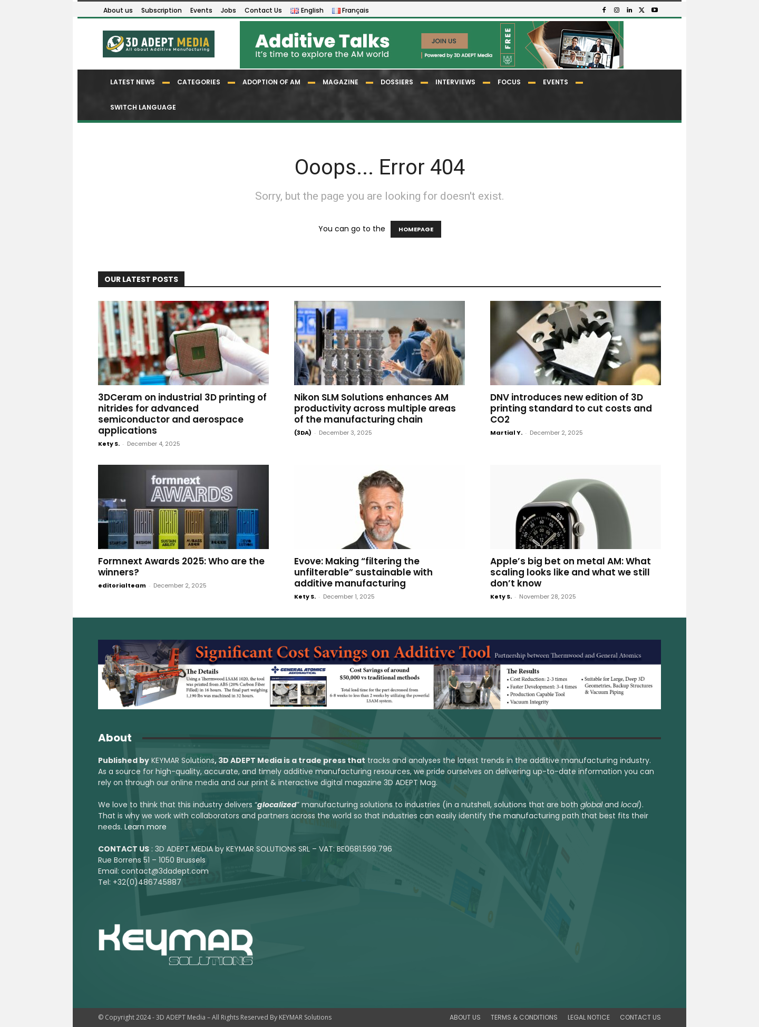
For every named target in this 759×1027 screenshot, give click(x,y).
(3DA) (303, 432)
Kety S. (109, 443)
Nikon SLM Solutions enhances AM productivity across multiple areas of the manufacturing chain (375, 408)
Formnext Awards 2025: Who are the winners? (181, 567)
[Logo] (157, 44)
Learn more (145, 826)
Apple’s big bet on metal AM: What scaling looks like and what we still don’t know (570, 572)
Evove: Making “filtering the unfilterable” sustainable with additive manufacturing (363, 572)
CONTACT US (640, 1017)
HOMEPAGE (415, 229)
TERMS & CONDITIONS (524, 1017)
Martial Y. (506, 432)
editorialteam (122, 585)
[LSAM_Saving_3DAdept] (379, 674)
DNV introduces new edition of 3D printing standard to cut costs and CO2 (571, 408)
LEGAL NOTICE (589, 1017)
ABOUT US (465, 1017)
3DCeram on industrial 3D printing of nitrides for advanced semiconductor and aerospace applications (182, 414)
